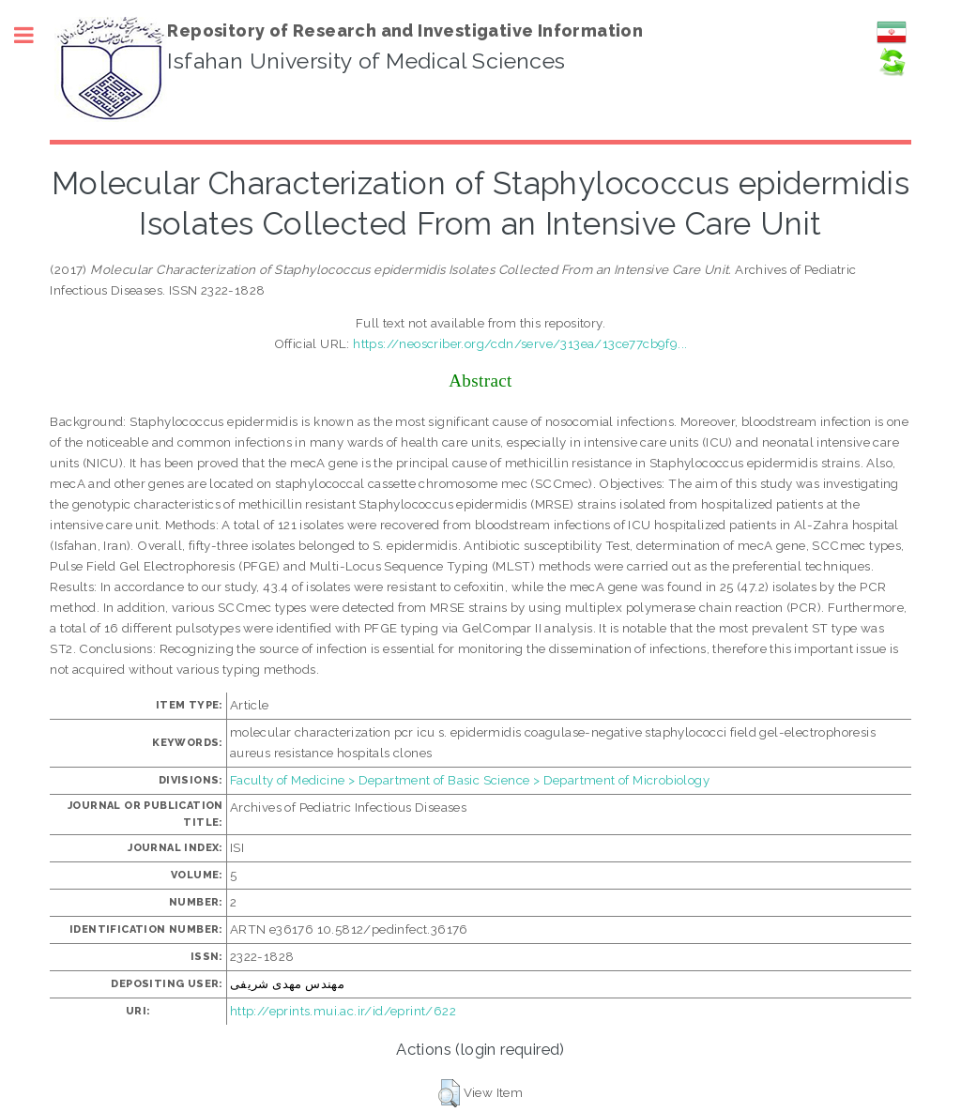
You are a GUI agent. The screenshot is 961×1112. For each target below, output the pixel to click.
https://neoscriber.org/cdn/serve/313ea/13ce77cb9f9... (520, 343)
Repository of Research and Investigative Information (405, 30)
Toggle (34, 35)
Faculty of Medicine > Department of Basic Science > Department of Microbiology (469, 779)
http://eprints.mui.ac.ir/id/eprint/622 (343, 1010)
